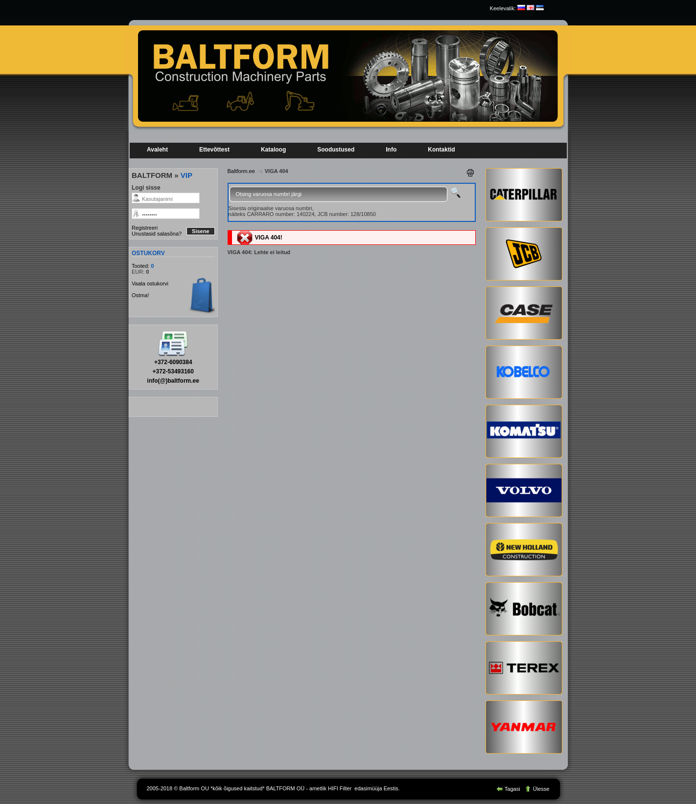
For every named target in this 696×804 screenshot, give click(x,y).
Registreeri (145, 228)
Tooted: (141, 266)
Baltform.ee (241, 171)
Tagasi (509, 789)
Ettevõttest (214, 149)
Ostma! (140, 295)
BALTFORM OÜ (285, 788)
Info (391, 149)
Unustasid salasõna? (157, 234)
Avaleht (157, 149)
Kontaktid (441, 149)
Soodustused (335, 149)
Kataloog (273, 149)
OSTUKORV (148, 253)
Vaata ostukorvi (150, 283)
